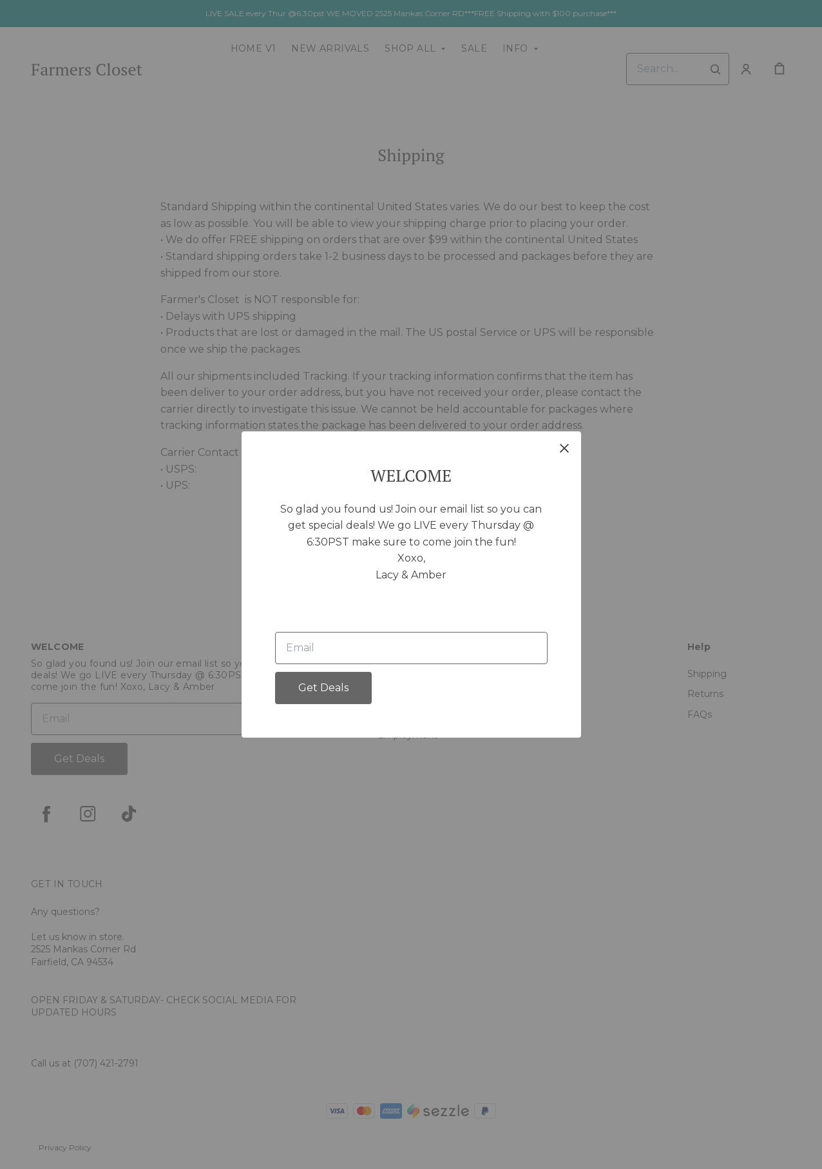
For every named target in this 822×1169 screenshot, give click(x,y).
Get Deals (323, 688)
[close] (564, 448)
